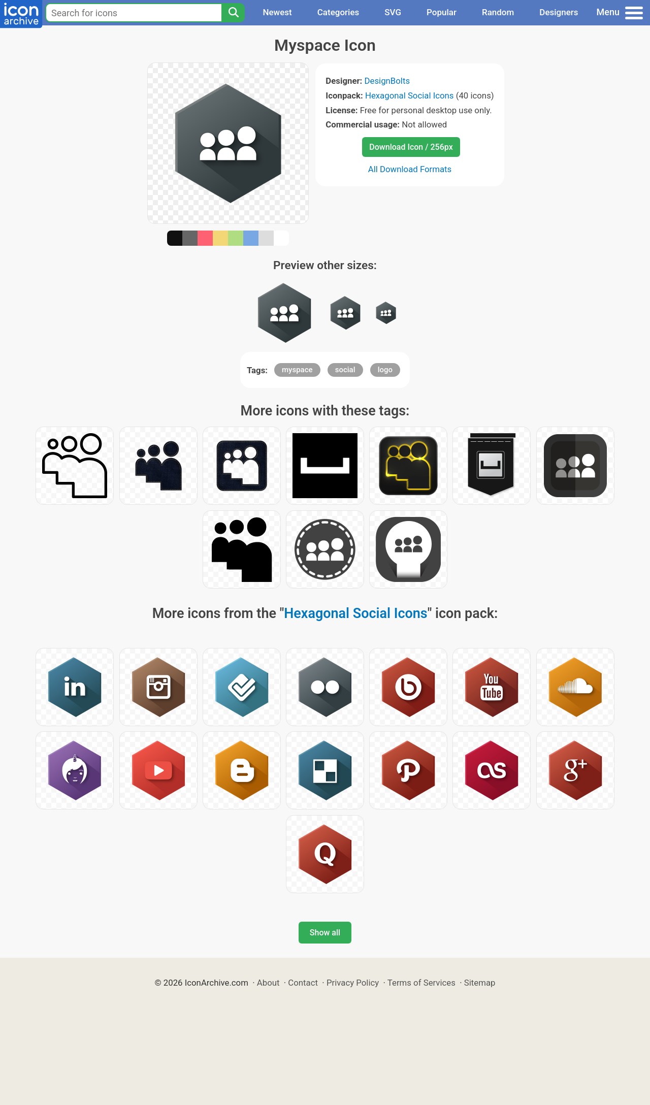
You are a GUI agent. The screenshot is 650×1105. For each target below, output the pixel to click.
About (268, 983)
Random (498, 12)
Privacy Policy (353, 983)
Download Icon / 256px (410, 147)
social (345, 369)
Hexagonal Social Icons (409, 95)
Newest (277, 12)
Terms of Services (421, 983)
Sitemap (480, 983)
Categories (338, 12)
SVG (392, 12)
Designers (558, 12)
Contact (303, 983)
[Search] (233, 12)
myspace (297, 369)
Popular (442, 12)
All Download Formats (410, 169)
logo (385, 369)
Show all (325, 932)
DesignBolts (387, 81)
